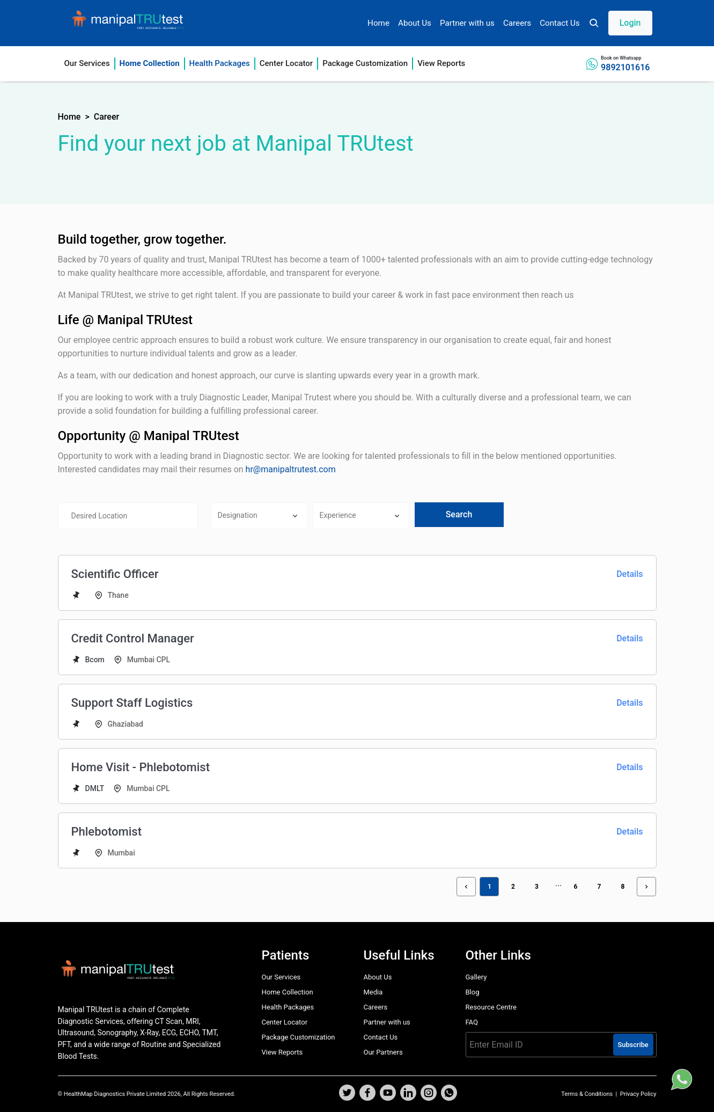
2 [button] (513, 886)
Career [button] (106, 117)
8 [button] (623, 886)
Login (630, 23)
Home (378, 23)
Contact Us (560, 23)
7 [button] (599, 886)
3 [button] (537, 886)
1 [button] (489, 886)
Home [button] (69, 117)
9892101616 (625, 67)
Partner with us (467, 23)
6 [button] (576, 886)
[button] (620, 23)
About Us (414, 23)
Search (459, 514)
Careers (517, 23)
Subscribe (633, 1045)
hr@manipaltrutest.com (291, 469)
